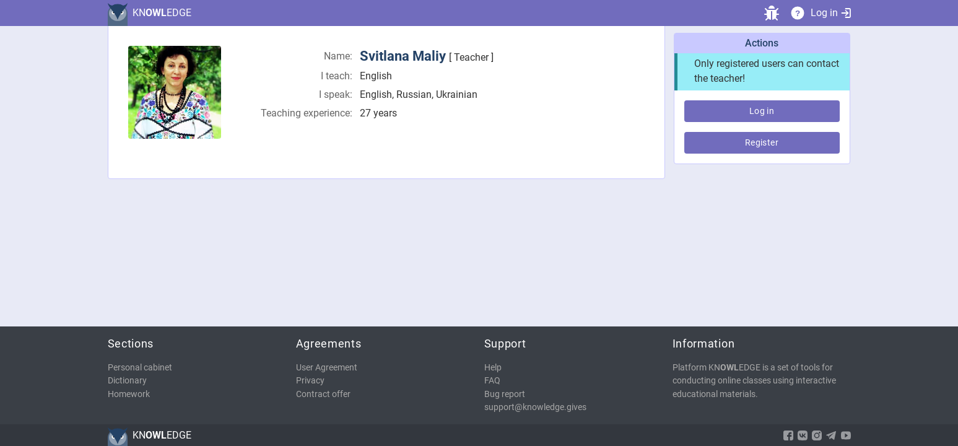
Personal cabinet (140, 367)
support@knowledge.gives (535, 407)
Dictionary (127, 380)
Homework (129, 394)
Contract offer (323, 394)
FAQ (492, 380)
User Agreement (326, 367)
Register (761, 142)
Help (493, 367)
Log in (831, 13)
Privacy (310, 380)
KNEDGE (162, 13)
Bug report (504, 394)
